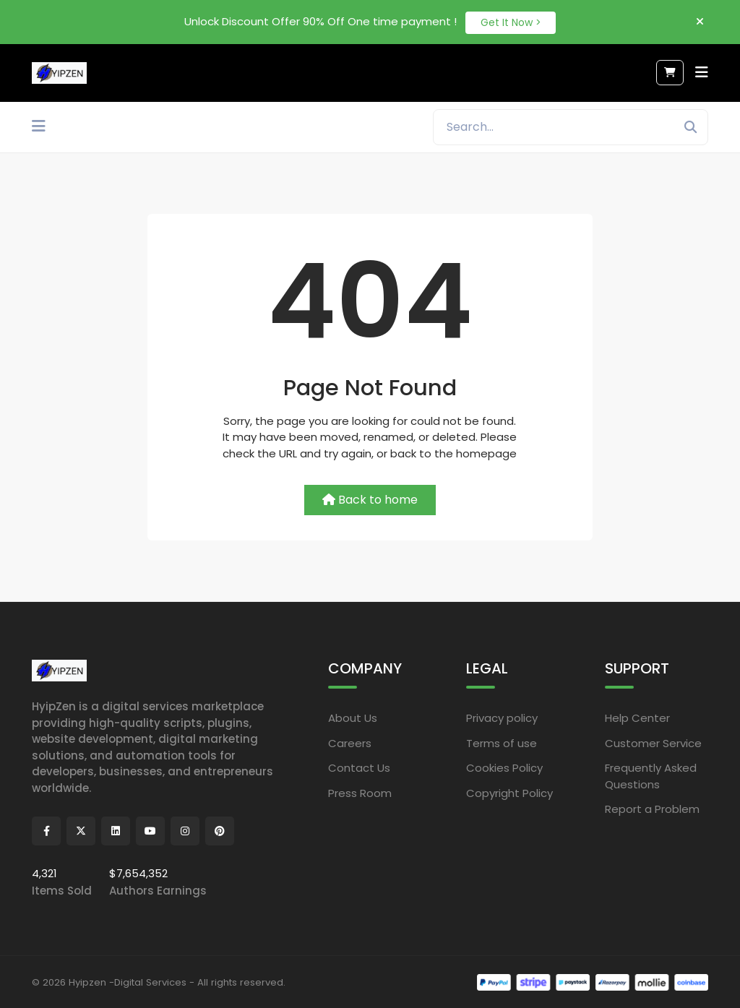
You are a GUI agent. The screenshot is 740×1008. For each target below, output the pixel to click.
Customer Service (653, 741)
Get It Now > (511, 21)
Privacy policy (502, 717)
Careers (349, 741)
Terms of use (501, 741)
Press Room (360, 791)
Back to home (370, 499)
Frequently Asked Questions (651, 775)
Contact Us (359, 767)
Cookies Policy (504, 767)
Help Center (637, 717)
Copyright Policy (509, 791)
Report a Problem (652, 808)
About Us (352, 717)
